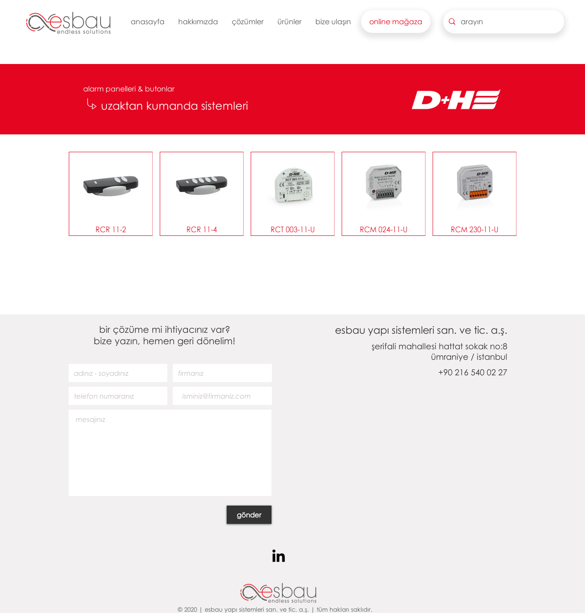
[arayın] (503, 21)
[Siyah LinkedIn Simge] (278, 556)
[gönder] (249, 515)
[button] (198, 21)
